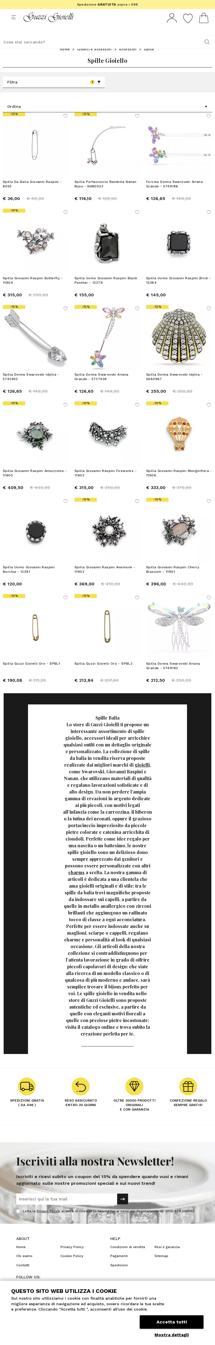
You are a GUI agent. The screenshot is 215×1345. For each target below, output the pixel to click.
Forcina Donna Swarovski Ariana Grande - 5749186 (174, 194)
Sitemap (161, 1266)
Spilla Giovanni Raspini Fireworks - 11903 (105, 483)
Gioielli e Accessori (94, 60)
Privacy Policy (48, 1221)
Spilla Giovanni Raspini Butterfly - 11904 (33, 291)
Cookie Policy (71, 1266)
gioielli (142, 775)
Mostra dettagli (172, 1334)
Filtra (54, 92)
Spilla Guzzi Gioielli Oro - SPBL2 (103, 674)
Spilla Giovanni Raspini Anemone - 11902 (104, 580)
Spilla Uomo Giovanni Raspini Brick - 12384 (178, 291)
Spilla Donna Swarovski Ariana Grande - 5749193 (173, 676)
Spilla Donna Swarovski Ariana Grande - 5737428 (101, 387)
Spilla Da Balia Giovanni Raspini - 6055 (32, 194)
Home (65, 60)
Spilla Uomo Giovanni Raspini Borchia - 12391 (29, 580)
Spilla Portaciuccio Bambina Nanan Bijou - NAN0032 (105, 194)
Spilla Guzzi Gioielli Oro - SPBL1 (31, 674)
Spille (149, 60)
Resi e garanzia (167, 1257)
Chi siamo (24, 1266)
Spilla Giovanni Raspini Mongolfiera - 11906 (179, 483)
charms (76, 883)
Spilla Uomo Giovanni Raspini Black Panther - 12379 (105, 291)
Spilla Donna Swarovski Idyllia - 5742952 (31, 387)
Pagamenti (119, 1266)
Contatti (22, 1275)
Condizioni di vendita (127, 1257)
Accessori (128, 60)
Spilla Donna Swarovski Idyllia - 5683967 (174, 387)
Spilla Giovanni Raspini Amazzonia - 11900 (35, 483)
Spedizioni (119, 1275)
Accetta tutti (171, 1322)
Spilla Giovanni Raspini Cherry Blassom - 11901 (172, 580)
